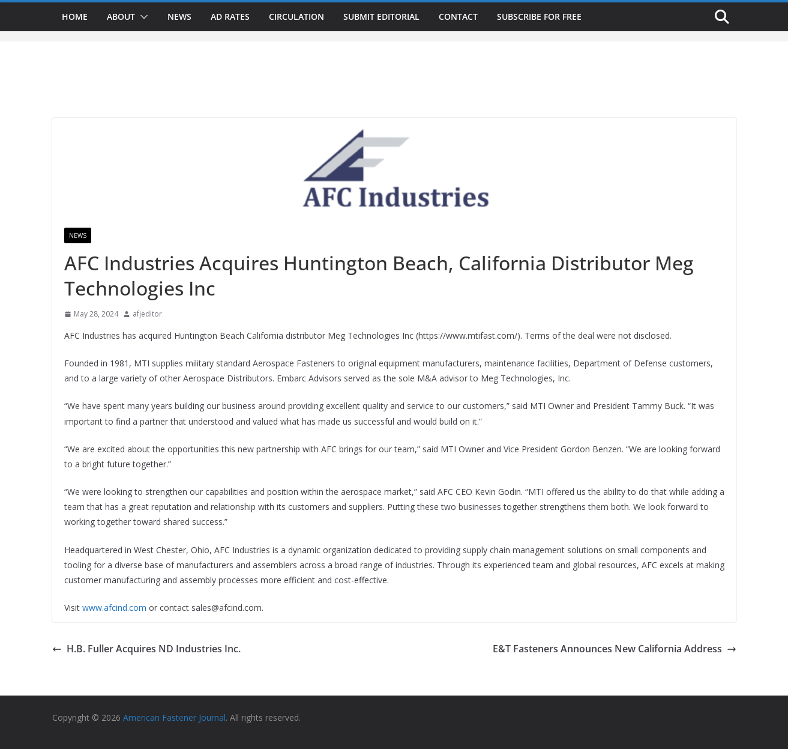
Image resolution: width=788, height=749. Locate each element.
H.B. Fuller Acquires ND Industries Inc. (146, 648)
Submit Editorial (381, 16)
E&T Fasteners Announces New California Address (614, 648)
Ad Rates (230, 16)
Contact (458, 16)
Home (75, 16)
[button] (141, 16)
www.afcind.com (114, 607)
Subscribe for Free (539, 16)
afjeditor (147, 314)
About (121, 16)
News (179, 16)
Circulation (296, 16)
